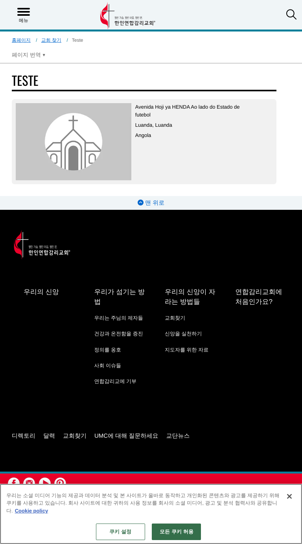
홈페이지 (21, 40)
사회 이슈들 (107, 365)
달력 (49, 436)
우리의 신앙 (41, 292)
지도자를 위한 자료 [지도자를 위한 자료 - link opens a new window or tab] (186, 350)
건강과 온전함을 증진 (118, 334)
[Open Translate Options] (29, 54)
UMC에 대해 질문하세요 (126, 436)
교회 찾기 (51, 40)
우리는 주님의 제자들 (118, 318)
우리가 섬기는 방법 (119, 296)
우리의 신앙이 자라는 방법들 (190, 296)
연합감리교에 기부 (115, 381)
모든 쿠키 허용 (176, 532)
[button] (291, 15)
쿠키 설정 (120, 532)
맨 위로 (151, 203)
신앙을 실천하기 (183, 334)
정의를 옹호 (107, 350)
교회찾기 (175, 318)
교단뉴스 (178, 436)
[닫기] (289, 496)
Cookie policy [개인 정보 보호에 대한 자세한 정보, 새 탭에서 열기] (31, 511)
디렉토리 (23, 436)
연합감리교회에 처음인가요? (258, 296)
